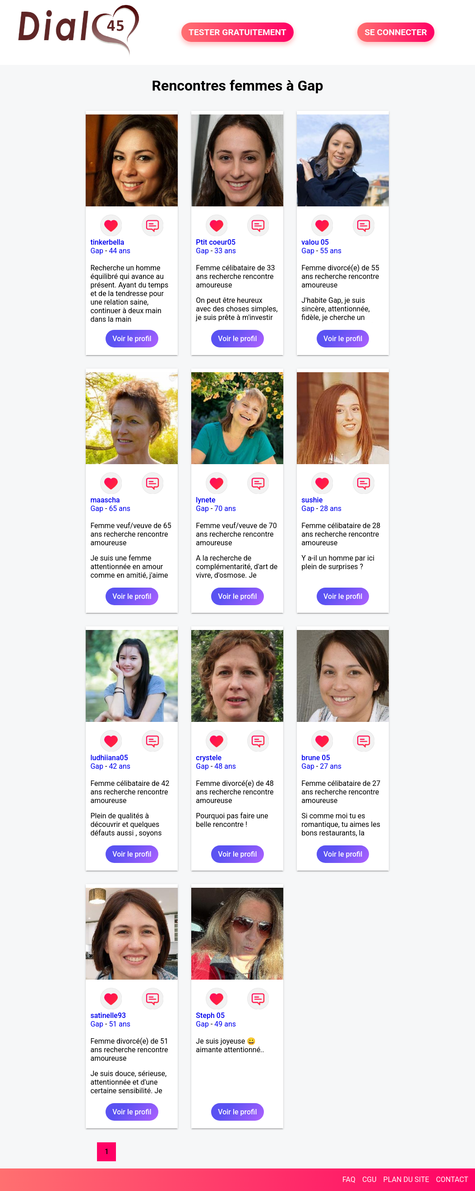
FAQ (348, 1179)
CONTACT (452, 1179)
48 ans (225, 766)
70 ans (225, 508)
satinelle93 (108, 1015)
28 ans (330, 508)
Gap (96, 250)
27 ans (330, 766)
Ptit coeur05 (215, 242)
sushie (312, 500)
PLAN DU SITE (406, 1179)
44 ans (119, 250)
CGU (369, 1179)
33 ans (225, 250)
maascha (105, 500)
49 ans (225, 1024)
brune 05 (315, 757)
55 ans (330, 250)
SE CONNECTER (395, 32)
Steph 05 (210, 1015)
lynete (205, 500)
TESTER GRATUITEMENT (237, 32)
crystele (208, 757)
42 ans (119, 766)
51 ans (119, 1024)
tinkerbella (107, 242)
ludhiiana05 (109, 757)
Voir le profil (131, 338)
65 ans (119, 508)
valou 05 (315, 242)
